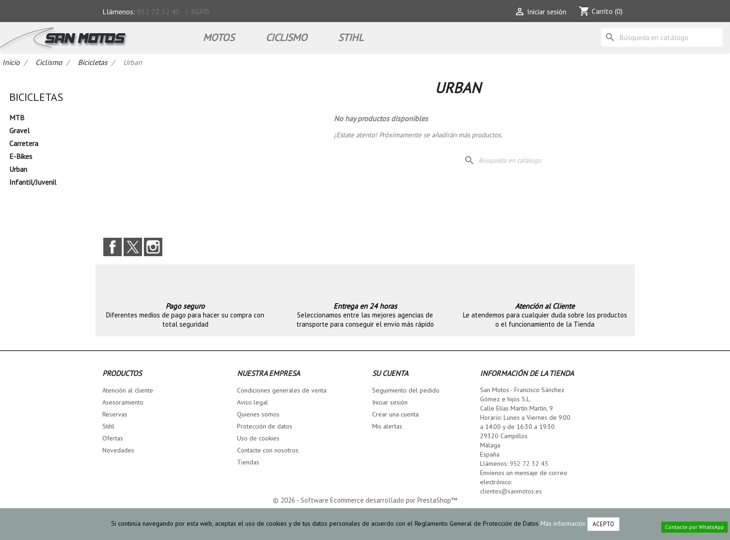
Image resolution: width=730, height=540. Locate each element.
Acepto (603, 524)
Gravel (19, 130)
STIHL (350, 37)
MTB (16, 117)
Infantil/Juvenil (32, 182)
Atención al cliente (127, 390)
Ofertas (112, 438)
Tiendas (248, 462)
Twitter (133, 247)
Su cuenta (390, 373)
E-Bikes (20, 156)
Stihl (108, 426)
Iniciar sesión (390, 402)
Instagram (153, 247)
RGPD (200, 11)
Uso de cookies (258, 438)
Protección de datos (264, 426)
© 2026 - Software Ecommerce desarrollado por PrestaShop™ (365, 500)
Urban (18, 169)
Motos (218, 37)
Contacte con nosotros (267, 450)
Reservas (114, 414)
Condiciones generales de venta (281, 390)
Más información (563, 523)
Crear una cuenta (395, 414)
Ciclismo (286, 37)
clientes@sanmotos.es (511, 491)
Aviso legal (252, 402)
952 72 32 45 (158, 11)
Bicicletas (36, 97)
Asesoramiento (122, 402)
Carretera (23, 143)
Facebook (112, 247)
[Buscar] (662, 37)
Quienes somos (258, 414)
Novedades (118, 450)
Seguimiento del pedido (405, 390)
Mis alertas (387, 426)
